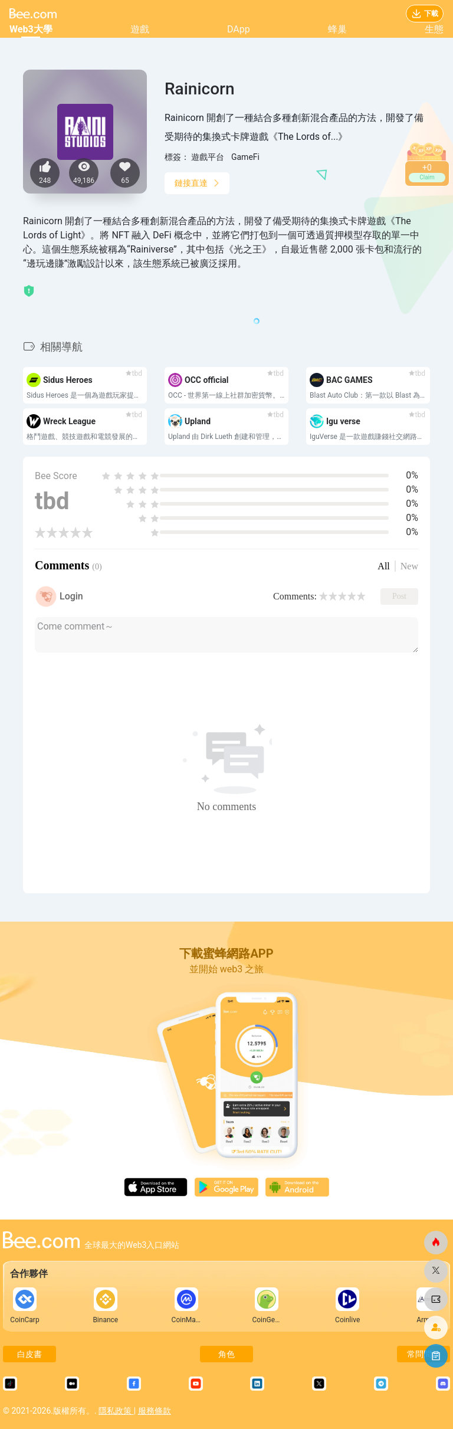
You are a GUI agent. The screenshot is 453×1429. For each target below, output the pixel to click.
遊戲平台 (207, 157)
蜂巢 (337, 29)
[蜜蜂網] (436, 1242)
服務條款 (154, 1410)
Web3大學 (30, 29)
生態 (434, 29)
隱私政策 (116, 1410)
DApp (238, 29)
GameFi (245, 157)
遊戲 (139, 29)
